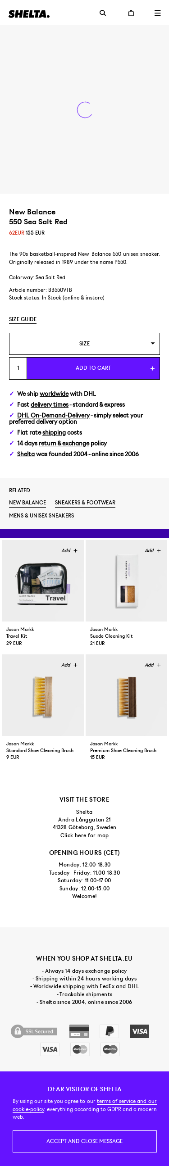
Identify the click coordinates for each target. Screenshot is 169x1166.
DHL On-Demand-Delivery (53, 415)
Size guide (23, 319)
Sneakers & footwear (85, 502)
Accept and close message (84, 1141)
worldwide (54, 393)
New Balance (27, 502)
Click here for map (84, 835)
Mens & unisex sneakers (41, 516)
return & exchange (64, 443)
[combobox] (84, 344)
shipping (54, 432)
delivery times (50, 404)
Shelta (26, 454)
